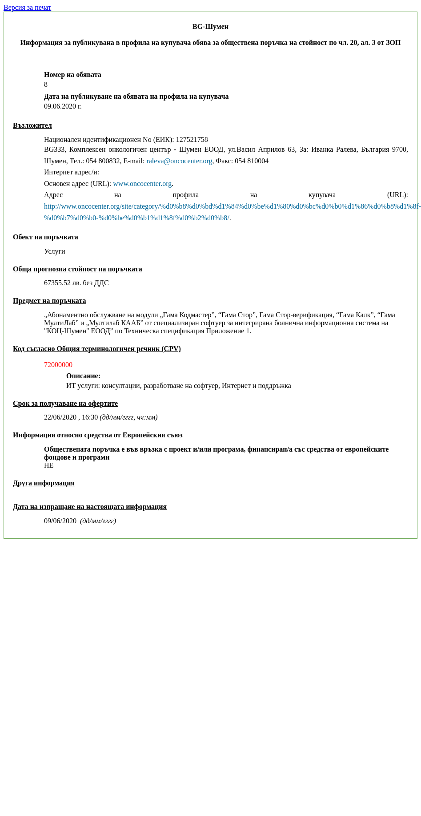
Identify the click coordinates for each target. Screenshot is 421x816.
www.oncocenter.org (142, 183)
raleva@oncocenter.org (179, 161)
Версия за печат (27, 7)
